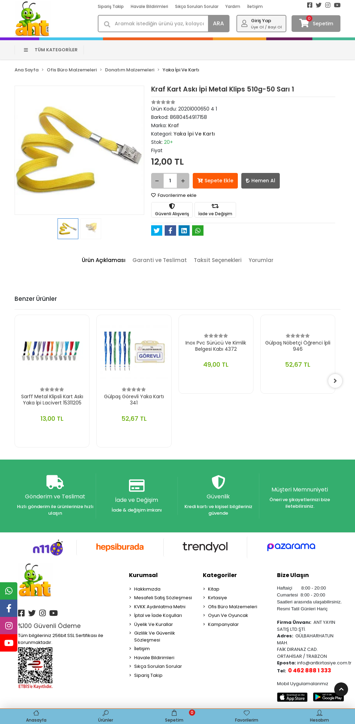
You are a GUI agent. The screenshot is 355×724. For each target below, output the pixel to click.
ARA (218, 23)
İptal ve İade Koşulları (158, 615)
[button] (24, 150)
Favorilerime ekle (174, 195)
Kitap (213, 589)
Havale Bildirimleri (149, 6)
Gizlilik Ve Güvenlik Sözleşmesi (154, 636)
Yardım (232, 6)
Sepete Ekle (215, 180)
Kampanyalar (223, 624)
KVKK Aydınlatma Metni (159, 606)
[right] (335, 381)
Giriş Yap (261, 20)
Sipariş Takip (111, 6)
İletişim (255, 6)
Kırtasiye (217, 597)
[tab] (103, 260)
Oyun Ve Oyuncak (228, 615)
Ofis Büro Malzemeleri (232, 606)
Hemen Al (260, 180)
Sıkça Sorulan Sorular (196, 6)
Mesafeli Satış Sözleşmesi (163, 597)
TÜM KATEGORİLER (51, 49)
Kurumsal (143, 575)
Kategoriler (220, 575)
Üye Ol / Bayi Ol (266, 27)
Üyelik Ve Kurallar (153, 624)
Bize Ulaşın (293, 575)
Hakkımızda (147, 589)
